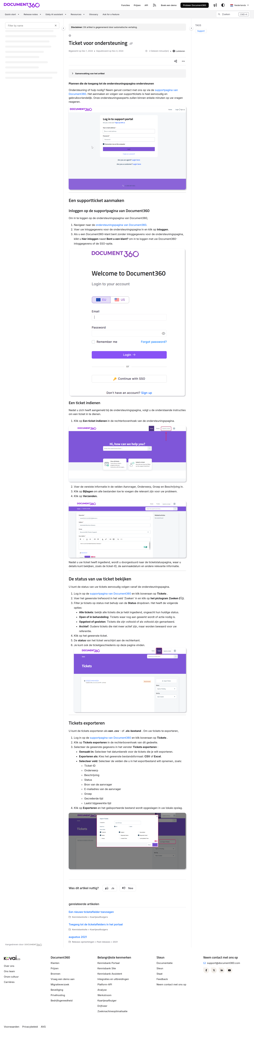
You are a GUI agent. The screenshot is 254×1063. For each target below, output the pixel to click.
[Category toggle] (63, 28)
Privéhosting (58, 995)
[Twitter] (214, 970)
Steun (160, 968)
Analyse (101, 989)
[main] (127, 482)
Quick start (10, 14)
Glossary (93, 14)
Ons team (9, 971)
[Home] (70, 35)
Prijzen (54, 968)
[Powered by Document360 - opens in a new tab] (23, 944)
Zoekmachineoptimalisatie (112, 1011)
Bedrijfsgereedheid (61, 1000)
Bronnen (55, 973)
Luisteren (179, 51)
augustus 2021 (78, 937)
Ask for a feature (111, 14)
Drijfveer (102, 1005)
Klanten (55, 963)
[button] (233, 14)
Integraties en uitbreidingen (113, 979)
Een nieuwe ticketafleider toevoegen (91, 912)
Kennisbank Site (106, 968)
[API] (146, 5)
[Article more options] (183, 61)
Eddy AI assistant (54, 14)
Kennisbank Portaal (108, 963)
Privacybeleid (30, 1026)
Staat (159, 973)
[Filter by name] (32, 25)
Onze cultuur (11, 976)
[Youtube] (229, 970)
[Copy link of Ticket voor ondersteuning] (131, 43)
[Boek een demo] (169, 5)
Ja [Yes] (109, 888)
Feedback (162, 979)
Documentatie (165, 963)
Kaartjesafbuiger (106, 1000)
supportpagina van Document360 (110, 593)
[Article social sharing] (175, 61)
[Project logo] (22, 5)
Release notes (31, 14)
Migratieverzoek (60, 984)
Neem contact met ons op (171, 984)
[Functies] (125, 5)
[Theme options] (223, 5)
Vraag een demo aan (62, 979)
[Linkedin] (222, 970)
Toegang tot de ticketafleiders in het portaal (96, 924)
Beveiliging (57, 989)
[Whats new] (215, 5)
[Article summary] (127, 73)
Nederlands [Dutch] (238, 5)
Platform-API (104, 984)
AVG (43, 1026)
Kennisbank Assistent (109, 973)
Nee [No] (127, 888)
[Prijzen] (137, 5)
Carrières (9, 982)
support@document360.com (223, 963)
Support (201, 31)
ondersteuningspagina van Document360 (121, 225)
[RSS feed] (154, 5)
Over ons (9, 965)
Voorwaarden (11, 1026)
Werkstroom (104, 995)
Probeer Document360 (194, 5)
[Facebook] (206, 970)
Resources (76, 14)
